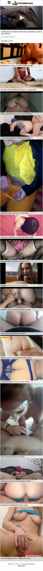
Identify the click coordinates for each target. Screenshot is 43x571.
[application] (21, 18)
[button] (21, 17)
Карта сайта (21, 566)
